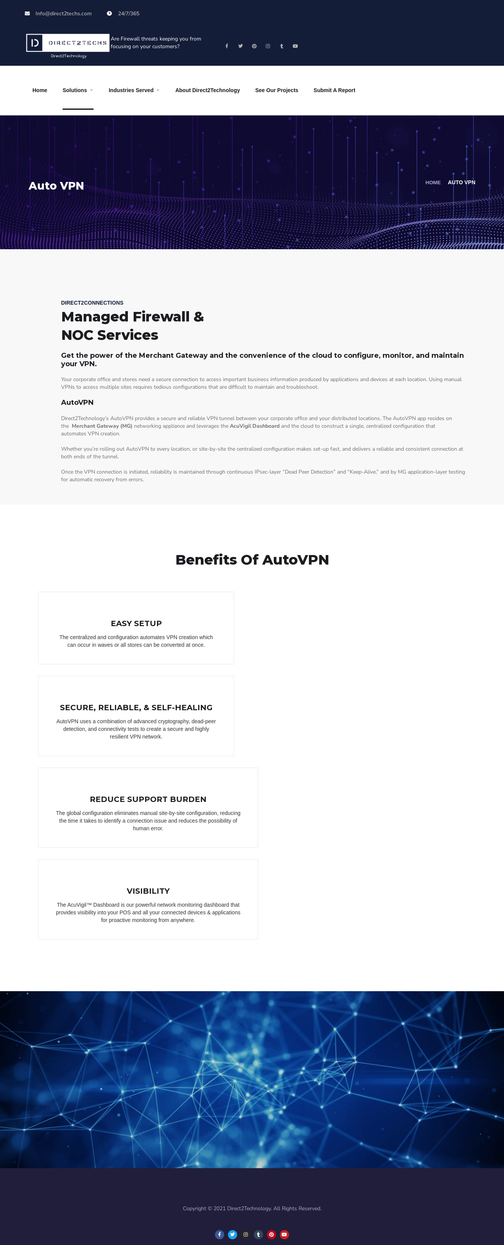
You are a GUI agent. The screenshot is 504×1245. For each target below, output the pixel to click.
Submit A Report (334, 90)
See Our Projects (277, 90)
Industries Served (131, 90)
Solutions (75, 90)
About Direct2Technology (207, 90)
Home (39, 90)
